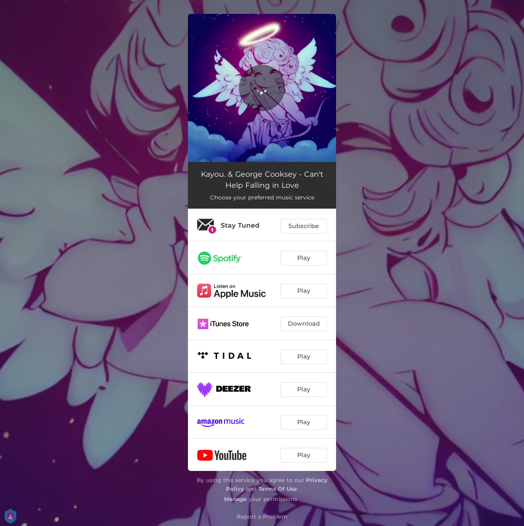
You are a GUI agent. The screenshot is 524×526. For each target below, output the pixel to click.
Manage (235, 498)
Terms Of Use (277, 488)
